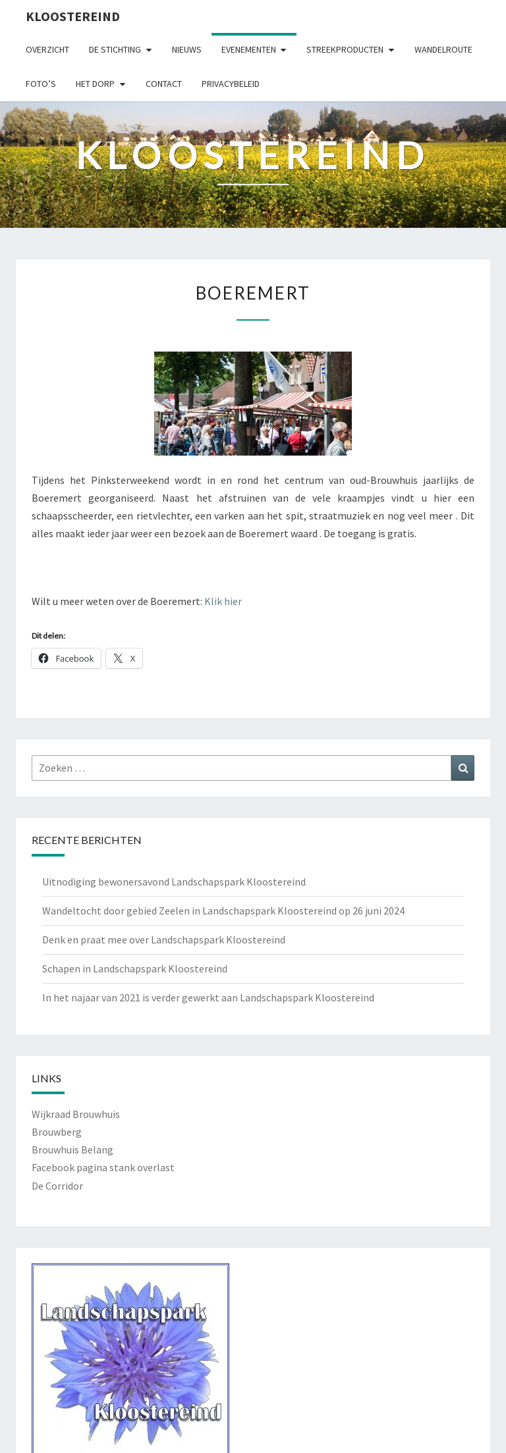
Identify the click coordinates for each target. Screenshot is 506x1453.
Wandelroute (443, 49)
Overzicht (47, 49)
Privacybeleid (231, 84)
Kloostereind (73, 16)
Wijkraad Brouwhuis (76, 1114)
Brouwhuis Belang (72, 1149)
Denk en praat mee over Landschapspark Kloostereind (163, 939)
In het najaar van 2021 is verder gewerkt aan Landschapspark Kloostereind (208, 997)
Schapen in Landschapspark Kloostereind (134, 968)
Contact (164, 84)
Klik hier (223, 601)
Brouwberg (57, 1131)
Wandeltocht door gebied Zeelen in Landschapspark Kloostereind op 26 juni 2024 (223, 910)
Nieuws (187, 49)
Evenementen (248, 49)
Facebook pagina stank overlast (103, 1167)
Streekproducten (344, 49)
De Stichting (115, 49)
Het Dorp (95, 84)
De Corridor (57, 1185)
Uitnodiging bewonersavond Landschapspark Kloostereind (174, 881)
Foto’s (41, 84)
